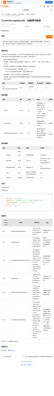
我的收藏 (48, 26)
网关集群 (33, 14)
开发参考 (14, 14)
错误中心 (6, 342)
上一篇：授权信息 (6, 357)
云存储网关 (7, 14)
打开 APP (49, 2)
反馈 (29, 365)
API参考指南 (21, 14)
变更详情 (12, 351)
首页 (2, 14)
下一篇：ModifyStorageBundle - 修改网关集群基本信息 (38, 357)
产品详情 (27, 26)
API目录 (27, 14)
